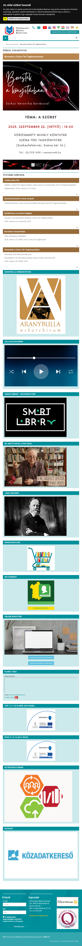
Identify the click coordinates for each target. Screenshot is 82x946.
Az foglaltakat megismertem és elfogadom (13, 919)
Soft (47, 937)
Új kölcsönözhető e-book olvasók (19, 198)
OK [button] (5, 19)
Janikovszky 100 (11, 180)
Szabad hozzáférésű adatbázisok (41, 657)
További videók (9, 697)
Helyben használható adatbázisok (41, 663)
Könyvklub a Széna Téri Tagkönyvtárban (22, 250)
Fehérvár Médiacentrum (17, 695)
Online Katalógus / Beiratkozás (65, 32)
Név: (4, 909)
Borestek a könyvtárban (14, 231)
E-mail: (5, 901)
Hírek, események (12, 44)
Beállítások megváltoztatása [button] (19, 19)
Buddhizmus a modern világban (18, 213)
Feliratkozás (19, 926)
